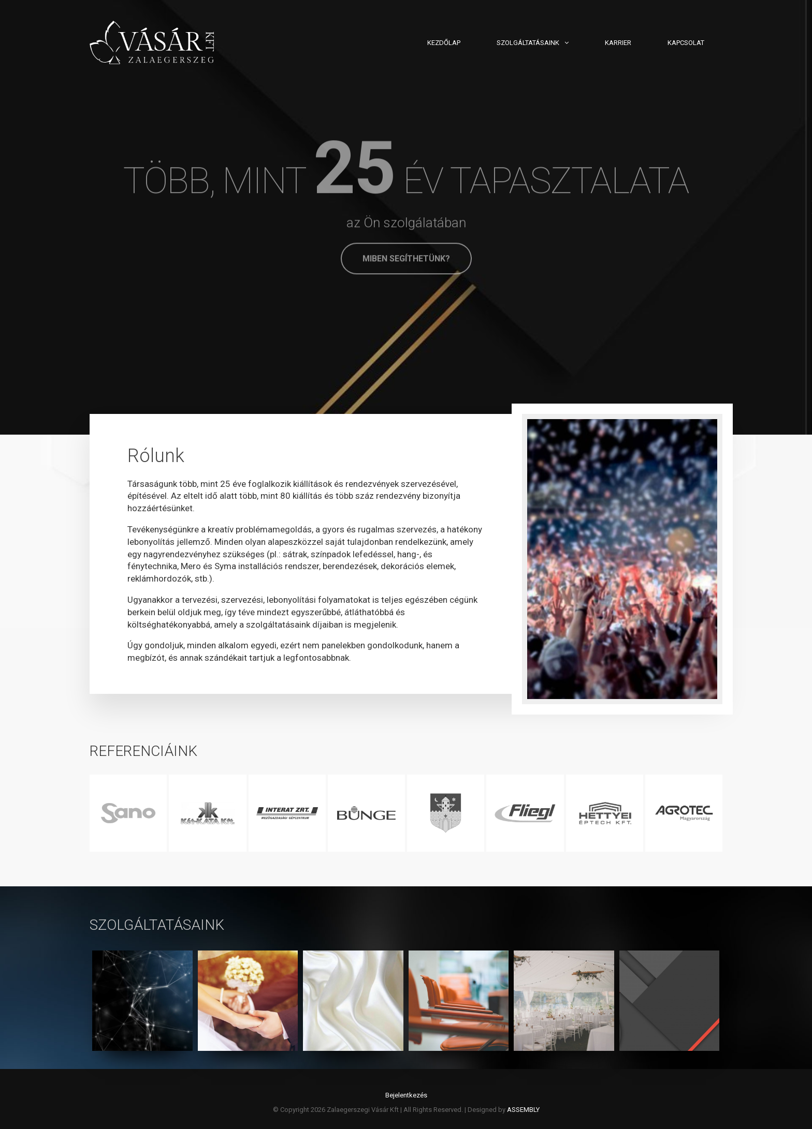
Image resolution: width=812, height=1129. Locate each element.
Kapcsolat (686, 43)
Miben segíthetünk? (406, 258)
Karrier (618, 43)
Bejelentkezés (406, 1095)
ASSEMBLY (523, 1109)
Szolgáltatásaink (528, 43)
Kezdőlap (443, 43)
